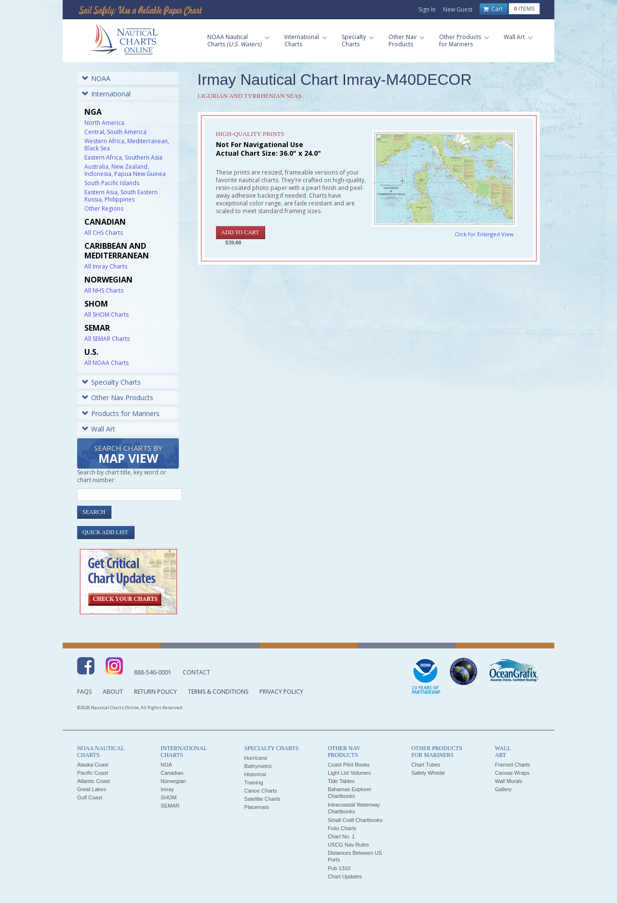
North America (104, 123)
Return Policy (155, 691)
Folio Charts (342, 828)
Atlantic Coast (93, 781)
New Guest (457, 9)
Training (253, 782)
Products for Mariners (121, 413)
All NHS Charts (103, 290)
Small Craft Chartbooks (355, 820)
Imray (167, 789)
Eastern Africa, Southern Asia (123, 157)
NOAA (96, 78)
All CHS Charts (103, 233)
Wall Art (98, 428)
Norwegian (173, 781)
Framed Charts (512, 765)
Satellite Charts (262, 799)
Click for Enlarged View (484, 234)
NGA (166, 765)
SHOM (168, 797)
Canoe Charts (260, 791)
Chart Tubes (425, 765)
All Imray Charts (105, 266)
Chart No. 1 (341, 836)
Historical (255, 774)
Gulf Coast (89, 797)
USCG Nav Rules (348, 845)
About (113, 691)
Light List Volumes (349, 773)
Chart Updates (345, 876)
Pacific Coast (92, 773)
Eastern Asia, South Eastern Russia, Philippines (121, 195)
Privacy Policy (281, 691)
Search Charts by (128, 455)
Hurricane (256, 758)
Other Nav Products (117, 397)
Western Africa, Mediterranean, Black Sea (126, 144)
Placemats (256, 807)
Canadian (172, 773)
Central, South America (115, 132)
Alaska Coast (92, 765)
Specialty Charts (111, 382)
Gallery (503, 789)
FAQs (84, 691)
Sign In (427, 9)
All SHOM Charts (106, 314)
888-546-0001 (153, 672)
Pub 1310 (339, 868)
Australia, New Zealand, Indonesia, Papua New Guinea (125, 170)
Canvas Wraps (512, 773)
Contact (196, 672)
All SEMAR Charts (107, 339)
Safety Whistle (428, 773)
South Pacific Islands (111, 183)
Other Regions (103, 208)
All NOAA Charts (106, 363)
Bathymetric (258, 766)
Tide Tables (341, 781)
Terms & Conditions (218, 691)
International (106, 93)
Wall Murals (508, 781)
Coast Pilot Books (349, 765)
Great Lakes (91, 789)
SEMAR (170, 806)
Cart (493, 9)
